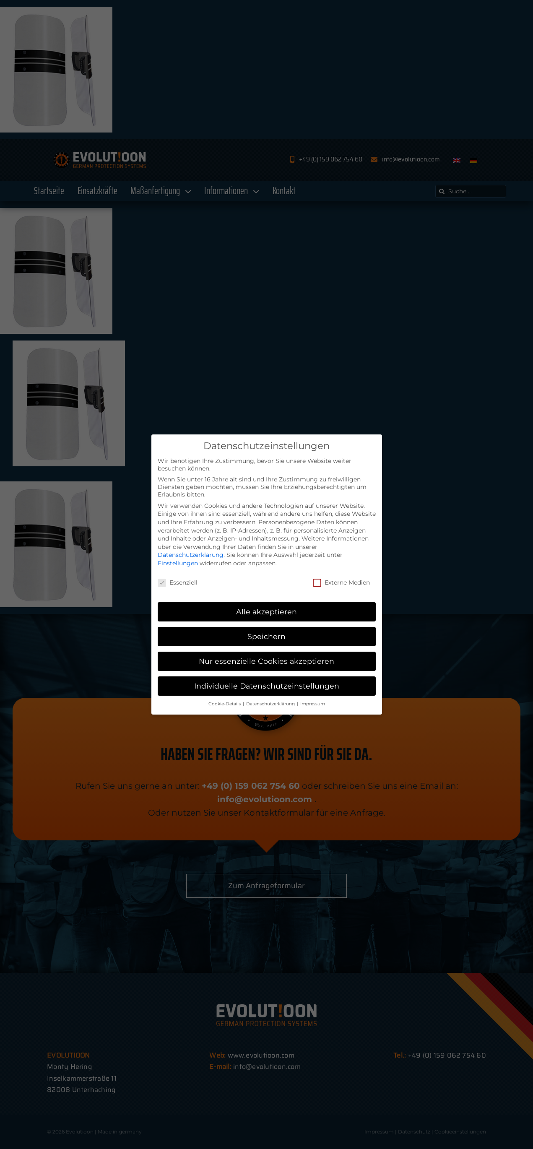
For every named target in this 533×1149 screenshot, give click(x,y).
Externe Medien (341, 582)
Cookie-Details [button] (225, 704)
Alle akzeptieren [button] (266, 611)
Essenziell (178, 582)
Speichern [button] (266, 636)
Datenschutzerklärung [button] (271, 704)
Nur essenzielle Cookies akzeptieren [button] (266, 661)
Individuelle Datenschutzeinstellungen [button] (266, 685)
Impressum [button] (312, 704)
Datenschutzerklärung (191, 555)
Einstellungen (178, 563)
